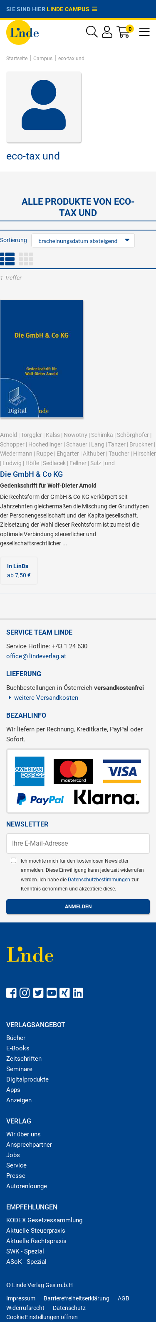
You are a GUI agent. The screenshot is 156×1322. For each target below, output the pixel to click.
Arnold (8, 435)
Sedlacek (54, 463)
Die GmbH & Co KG (31, 474)
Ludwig (12, 463)
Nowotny (75, 435)
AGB (123, 1298)
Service (16, 1165)
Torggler (31, 435)
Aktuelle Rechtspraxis (36, 1241)
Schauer (76, 444)
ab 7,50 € (19, 571)
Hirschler (144, 453)
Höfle (32, 463)
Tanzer (117, 444)
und (110, 463)
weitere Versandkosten (42, 697)
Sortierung (13, 240)
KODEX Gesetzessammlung (44, 1220)
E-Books (18, 1048)
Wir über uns (23, 1134)
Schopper (12, 444)
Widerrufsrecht (25, 1308)
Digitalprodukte (27, 1079)
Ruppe (44, 453)
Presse (15, 1176)
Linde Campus (72, 9)
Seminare (19, 1069)
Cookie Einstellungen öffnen (42, 1317)
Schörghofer (133, 435)
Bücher (15, 1038)
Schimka (102, 435)
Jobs (13, 1155)
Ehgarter (68, 453)
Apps (13, 1090)
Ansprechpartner (29, 1144)
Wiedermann (16, 453)
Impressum (20, 1298)
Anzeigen (19, 1100)
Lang (97, 444)
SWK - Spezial (25, 1251)
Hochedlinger (45, 444)
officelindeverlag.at (36, 656)
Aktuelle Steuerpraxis (35, 1230)
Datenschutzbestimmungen (99, 880)
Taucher (119, 453)
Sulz (95, 463)
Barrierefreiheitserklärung (76, 1298)
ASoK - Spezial (26, 1262)
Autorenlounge (26, 1186)
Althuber (94, 453)
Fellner (78, 463)
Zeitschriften (24, 1058)
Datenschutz (69, 1308)
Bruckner (141, 444)
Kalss (53, 435)
